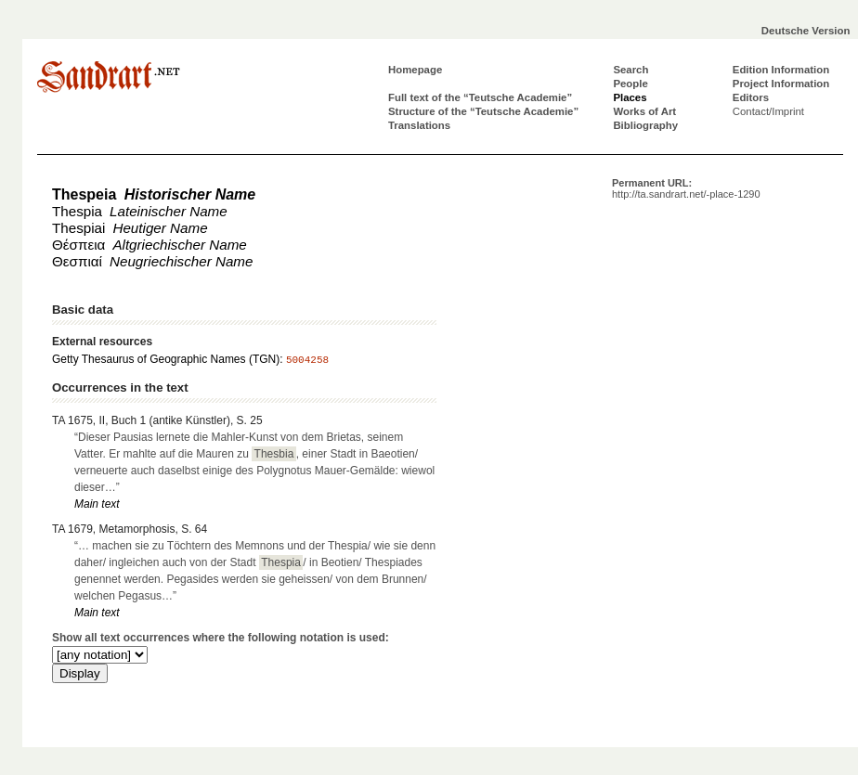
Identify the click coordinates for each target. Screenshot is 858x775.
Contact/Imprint (768, 111)
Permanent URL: (686, 188)
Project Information (781, 83)
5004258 (307, 360)
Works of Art (644, 111)
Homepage (415, 69)
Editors (751, 97)
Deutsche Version (806, 30)
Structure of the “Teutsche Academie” (483, 111)
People (630, 83)
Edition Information (781, 69)
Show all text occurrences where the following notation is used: (220, 637)
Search (630, 69)
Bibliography (645, 125)
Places (629, 97)
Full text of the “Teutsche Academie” (480, 97)
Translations (419, 125)
